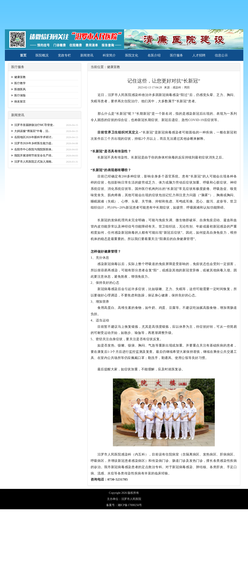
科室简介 (109, 55)
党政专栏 (64, 55)
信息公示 (221, 55)
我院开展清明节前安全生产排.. (32, 155)
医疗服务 (176, 55)
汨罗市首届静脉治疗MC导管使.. (32, 124)
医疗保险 (18, 95)
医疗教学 (18, 83)
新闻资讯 (86, 55)
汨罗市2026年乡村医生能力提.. (32, 143)
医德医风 (18, 89)
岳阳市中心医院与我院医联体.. (32, 149)
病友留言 (18, 101)
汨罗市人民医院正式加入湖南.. (32, 161)
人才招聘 (198, 55)
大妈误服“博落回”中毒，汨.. (30, 131)
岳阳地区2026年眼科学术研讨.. (32, 137)
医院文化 (131, 55)
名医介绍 (154, 55)
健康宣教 (18, 77)
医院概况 (41, 55)
